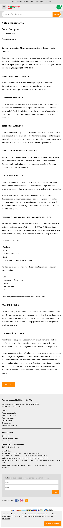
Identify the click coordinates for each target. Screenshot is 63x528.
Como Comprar (9, 33)
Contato (4, 411)
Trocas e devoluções (9, 413)
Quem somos (6, 436)
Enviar (55, 492)
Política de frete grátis (9, 425)
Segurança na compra (9, 416)
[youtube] (26, 501)
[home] (14, 7)
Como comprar (7, 420)
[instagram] (21, 501)
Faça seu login (45, 2)
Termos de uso (7, 441)
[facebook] (17, 501)
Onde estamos (7, 423)
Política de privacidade (10, 438)
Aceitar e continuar (52, 524)
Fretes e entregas (8, 418)
